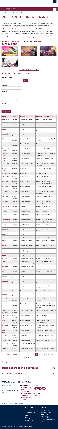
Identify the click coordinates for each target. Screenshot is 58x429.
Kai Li (3, 250)
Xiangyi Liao (5, 303)
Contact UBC (28, 410)
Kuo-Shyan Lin (6, 340)
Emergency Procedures (7, 426)
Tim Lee (4, 129)
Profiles (16, 403)
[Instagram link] (36, 388)
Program (4, 91)
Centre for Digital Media (47, 418)
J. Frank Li (4, 240)
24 (41, 354)
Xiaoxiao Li (5, 281)
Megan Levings (6, 219)
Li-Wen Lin (5, 343)
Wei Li (3, 271)
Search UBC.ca (29, 420)
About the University (30, 412)
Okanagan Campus (46, 412)
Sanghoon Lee (6, 119)
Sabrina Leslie (5, 181)
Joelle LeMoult (6, 176)
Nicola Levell (5, 206)
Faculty (23, 116)
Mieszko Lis (5, 348)
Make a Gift (28, 418)
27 (52, 354)
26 (49, 354)
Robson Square (45, 416)
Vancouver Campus (46, 410)
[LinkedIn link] (40, 388)
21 (29, 354)
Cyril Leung (5, 191)
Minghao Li (5, 261)
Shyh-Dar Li (5, 266)
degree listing (47, 35)
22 (33, 354)
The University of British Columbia (25, 3)
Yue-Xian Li (5, 290)
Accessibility (30, 426)
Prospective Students (13, 12)
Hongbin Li (5, 237)
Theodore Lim (5, 325)
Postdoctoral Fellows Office (26, 390)
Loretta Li (4, 258)
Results (4, 103)
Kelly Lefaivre (5, 143)
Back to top (5, 403)
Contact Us (4, 392)
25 (45, 354)
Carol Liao (4, 294)
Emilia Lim (4, 320)
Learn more (38, 28)
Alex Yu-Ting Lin (6, 335)
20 (25, 354)
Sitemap (12, 403)
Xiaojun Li (4, 276)
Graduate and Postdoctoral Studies (29, 382)
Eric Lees (4, 139)
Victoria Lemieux (6, 173)
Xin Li (3, 286)
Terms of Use (16, 426)
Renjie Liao (5, 299)
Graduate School (5, 12)
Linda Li (4, 255)
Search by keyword (7, 77)
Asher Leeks (5, 134)
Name (4, 116)
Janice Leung (5, 196)
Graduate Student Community (26, 394)
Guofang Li (5, 229)
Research (21, 403)
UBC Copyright (23, 426)
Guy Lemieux (5, 163)
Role (3, 98)
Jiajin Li (4, 245)
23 (37, 354)
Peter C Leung (6, 201)
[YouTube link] (44, 388)
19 (22, 354)
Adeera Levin (5, 211)
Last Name (5, 85)
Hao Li (3, 234)
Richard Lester (6, 186)
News (26, 413)
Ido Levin (4, 214)
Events (27, 415)
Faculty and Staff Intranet (26, 398)
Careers (27, 417)
